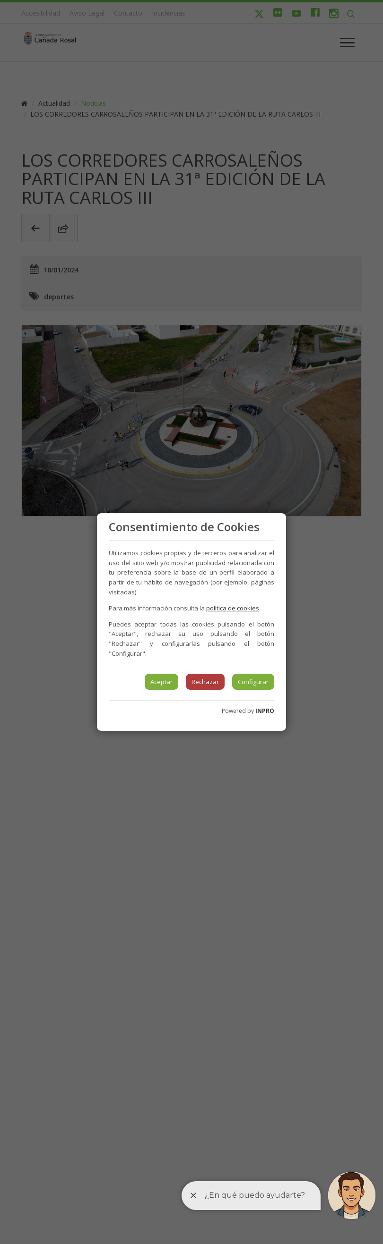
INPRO (264, 711)
